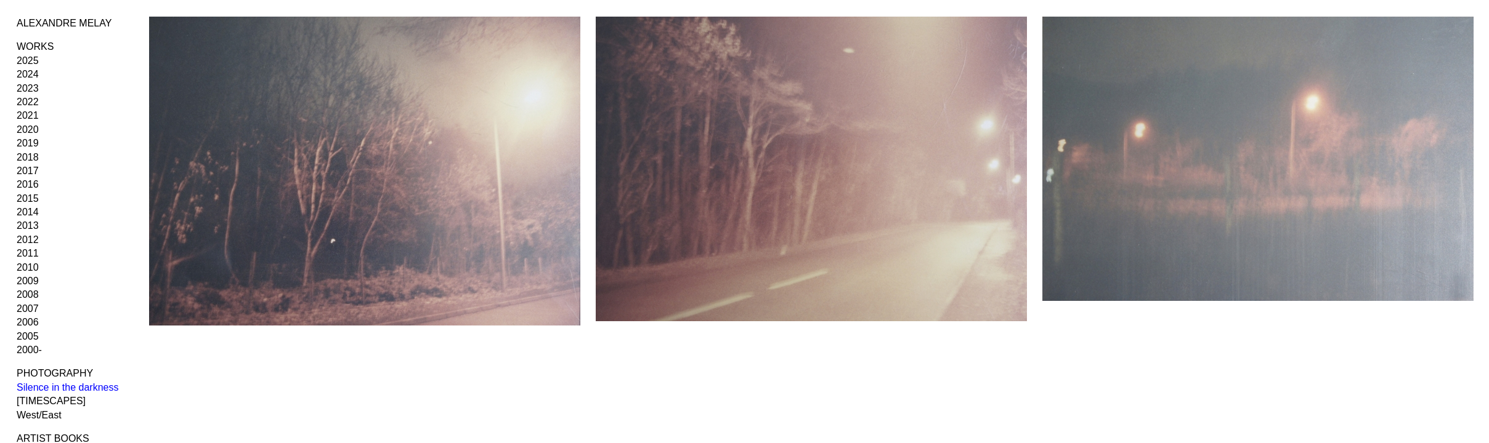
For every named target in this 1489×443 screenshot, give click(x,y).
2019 (28, 143)
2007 (28, 308)
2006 (28, 322)
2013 (28, 225)
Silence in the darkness (67, 387)
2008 (28, 294)
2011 (28, 253)
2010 (28, 267)
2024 (28, 74)
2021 (28, 115)
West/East (39, 415)
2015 (28, 198)
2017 (28, 171)
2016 (28, 184)
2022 (28, 102)
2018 (28, 157)
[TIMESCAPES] (51, 401)
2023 (28, 88)
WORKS (35, 46)
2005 (28, 336)
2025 (28, 60)
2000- (29, 350)
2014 (28, 212)
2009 (28, 281)
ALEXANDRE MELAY (64, 23)
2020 (28, 129)
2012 (28, 239)
